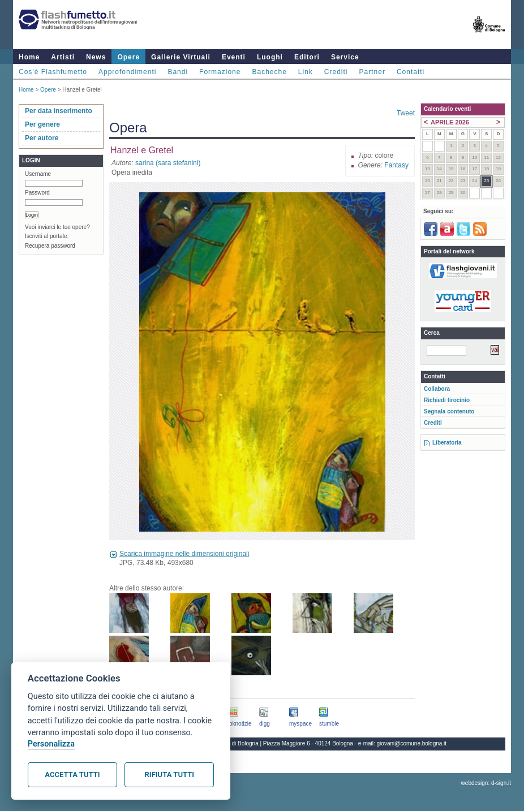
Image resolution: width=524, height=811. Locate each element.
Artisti (63, 57)
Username (38, 174)
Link (305, 72)
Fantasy (396, 165)
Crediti (336, 72)
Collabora (437, 389)
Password (37, 192)
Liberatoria (447, 442)
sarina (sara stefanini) (167, 163)
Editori (307, 57)
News (96, 57)
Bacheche (269, 72)
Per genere (42, 124)
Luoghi (270, 57)
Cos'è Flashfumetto (53, 72)
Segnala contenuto (449, 411)
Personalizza (51, 744)
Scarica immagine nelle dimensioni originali (184, 554)
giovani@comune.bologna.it (412, 743)
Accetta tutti (72, 774)
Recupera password (50, 246)
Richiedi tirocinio (447, 400)
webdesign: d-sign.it (486, 783)
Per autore (41, 138)
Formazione (219, 72)
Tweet (406, 113)
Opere (128, 57)
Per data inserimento (58, 111)
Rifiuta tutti (169, 774)
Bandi (177, 72)
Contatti (410, 72)
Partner (372, 72)
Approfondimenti (127, 72)
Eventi (234, 57)
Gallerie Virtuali (181, 57)
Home (29, 57)
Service (345, 57)
